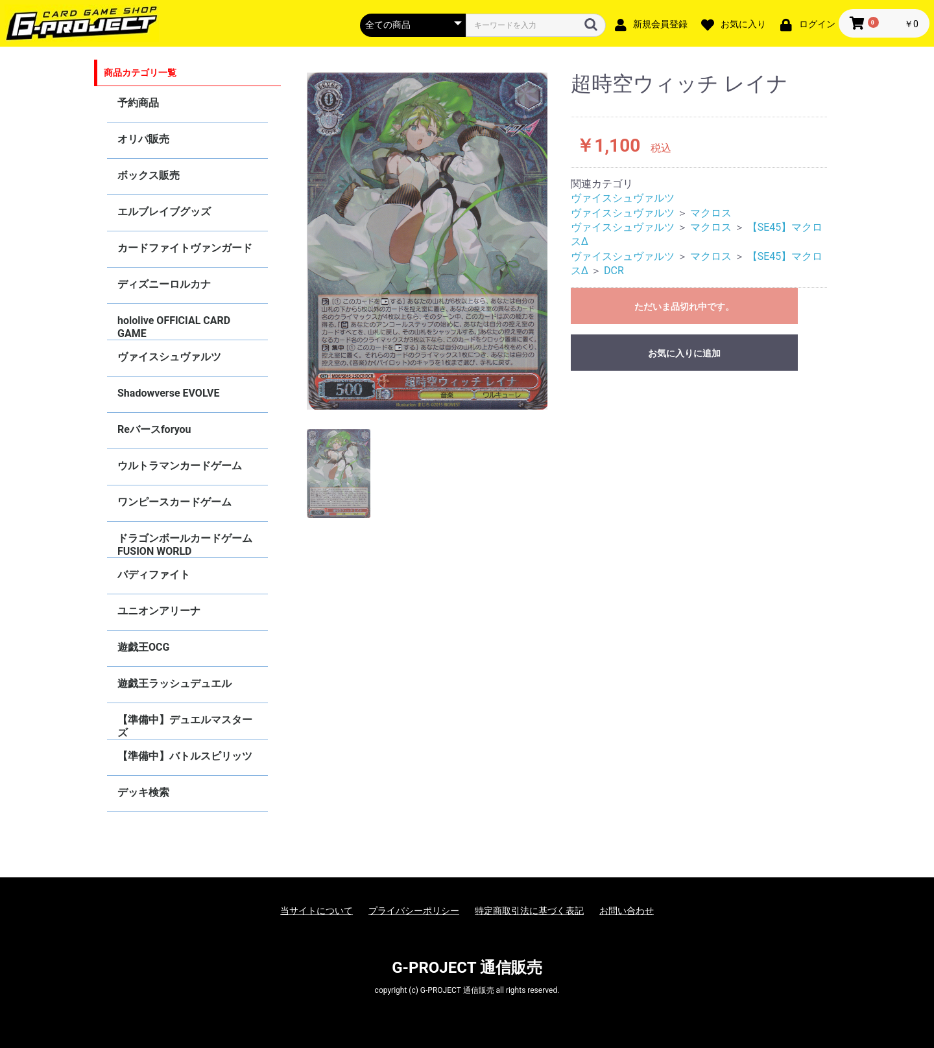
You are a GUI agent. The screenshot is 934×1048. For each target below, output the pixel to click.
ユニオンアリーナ (158, 611)
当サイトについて (316, 910)
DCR (614, 270)
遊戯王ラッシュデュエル (174, 683)
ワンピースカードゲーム (174, 502)
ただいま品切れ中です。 (684, 306)
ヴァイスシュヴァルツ (169, 357)
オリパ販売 (143, 139)
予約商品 (138, 103)
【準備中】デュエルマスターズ (184, 726)
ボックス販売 (148, 175)
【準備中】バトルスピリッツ (184, 756)
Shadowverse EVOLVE (168, 393)
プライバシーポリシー (413, 910)
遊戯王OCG (143, 647)
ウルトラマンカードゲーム (179, 466)
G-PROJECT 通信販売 (467, 968)
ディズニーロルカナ (164, 284)
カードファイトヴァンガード (184, 248)
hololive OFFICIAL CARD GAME (173, 327)
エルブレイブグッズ (164, 211)
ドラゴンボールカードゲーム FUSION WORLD (184, 544)
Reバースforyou (154, 429)
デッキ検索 (143, 792)
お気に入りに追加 (684, 353)
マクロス (711, 213)
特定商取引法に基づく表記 (529, 910)
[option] (427, 241)
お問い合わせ (626, 910)
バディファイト (153, 574)
